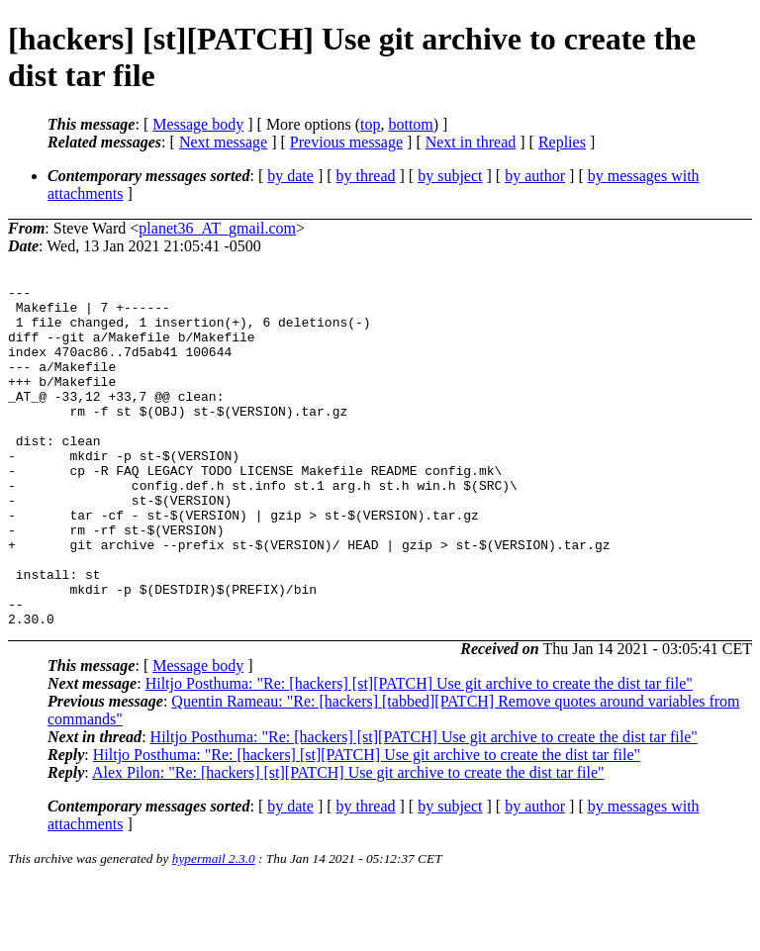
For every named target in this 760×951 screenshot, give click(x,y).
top (370, 124)
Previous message (346, 142)
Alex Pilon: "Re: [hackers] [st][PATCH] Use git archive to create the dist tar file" (348, 840)
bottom (410, 124)
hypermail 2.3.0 (213, 926)
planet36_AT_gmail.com (217, 228)
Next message (223, 142)
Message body (197, 124)
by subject (450, 175)
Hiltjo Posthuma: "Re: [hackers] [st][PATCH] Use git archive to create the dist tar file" (419, 751)
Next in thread (471, 142)
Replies (562, 142)
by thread (366, 175)
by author (535, 175)
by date (290, 175)
